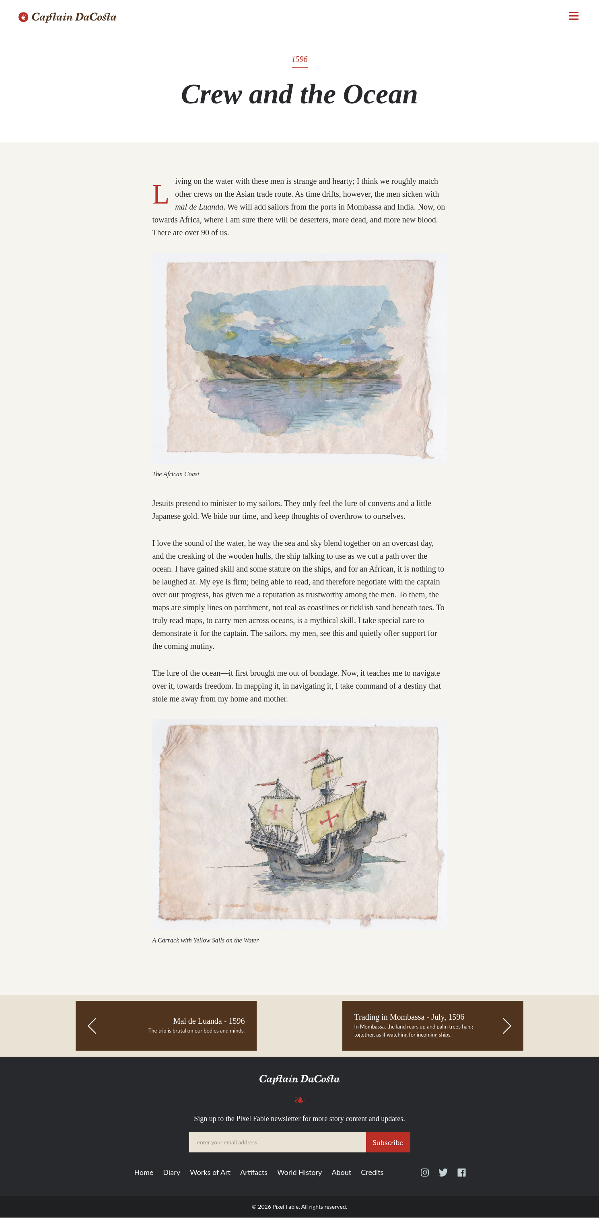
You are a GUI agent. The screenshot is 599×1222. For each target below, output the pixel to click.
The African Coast (174, 476)
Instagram (425, 1180)
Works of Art (210, 1177)
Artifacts (254, 1177)
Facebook (461, 1180)
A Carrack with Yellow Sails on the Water (204, 944)
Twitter (443, 1180)
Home (143, 1177)
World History (299, 1177)
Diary (171, 1177)
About (341, 1177)
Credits (372, 1177)
